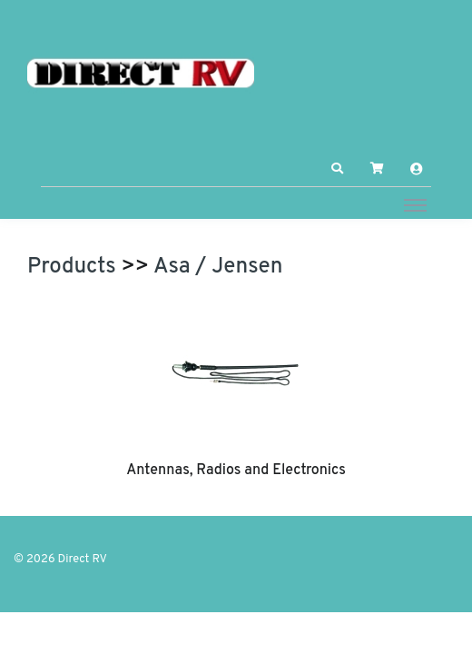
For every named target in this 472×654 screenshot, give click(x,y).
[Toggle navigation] (415, 204)
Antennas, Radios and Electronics (236, 470)
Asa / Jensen (217, 267)
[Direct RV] (140, 74)
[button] (337, 168)
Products (71, 267)
